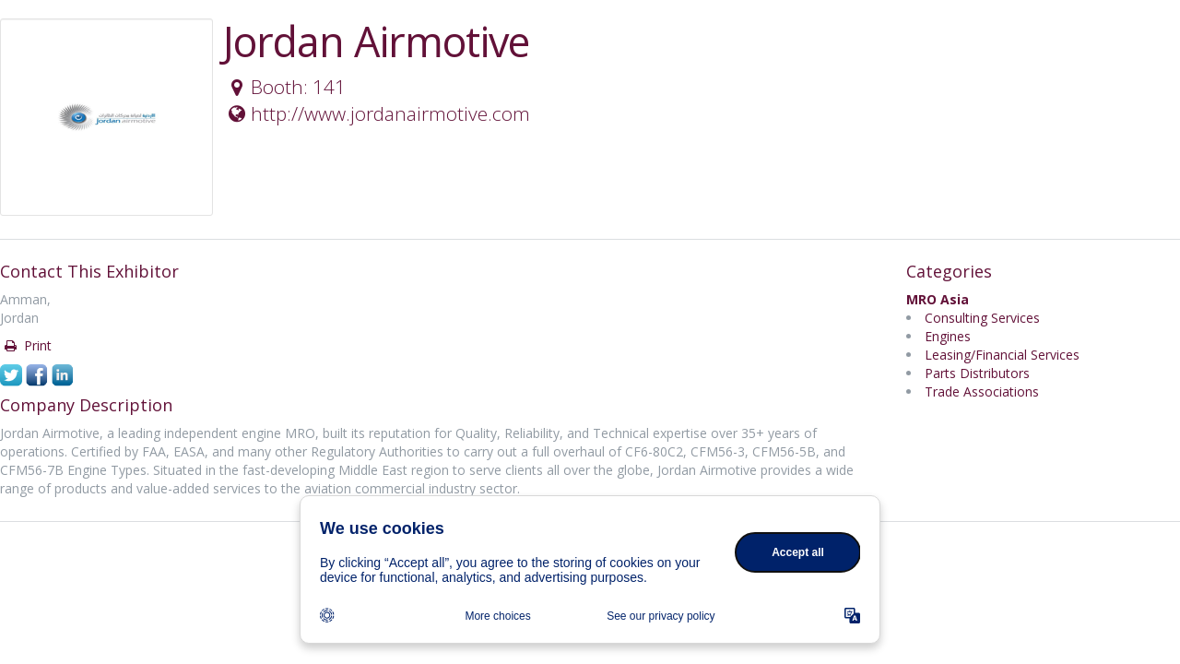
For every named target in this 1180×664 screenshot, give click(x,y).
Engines (948, 336)
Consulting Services (982, 317)
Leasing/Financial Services (1002, 354)
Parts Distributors (977, 373)
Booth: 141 (285, 87)
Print (27, 345)
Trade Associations (982, 391)
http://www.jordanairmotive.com (377, 113)
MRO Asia (937, 299)
